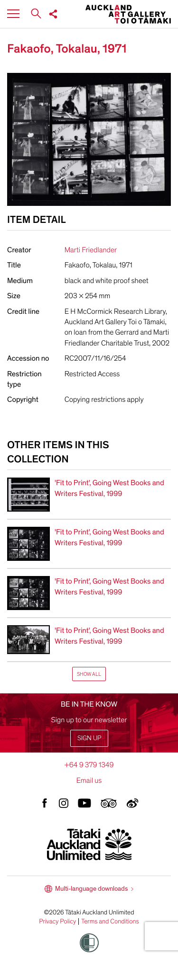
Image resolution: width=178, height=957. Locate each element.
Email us (89, 780)
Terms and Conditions (110, 921)
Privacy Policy (57, 921)
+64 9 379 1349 (88, 765)
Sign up (89, 738)
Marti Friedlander (91, 250)
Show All (89, 674)
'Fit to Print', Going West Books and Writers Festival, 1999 (109, 488)
